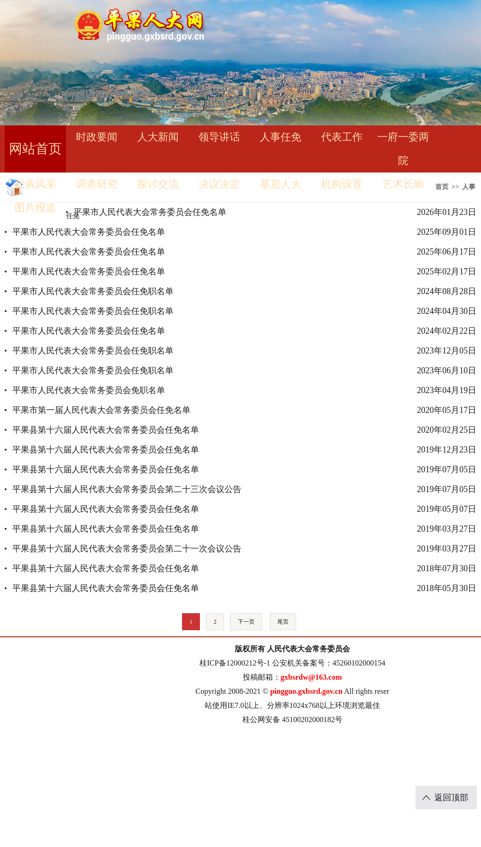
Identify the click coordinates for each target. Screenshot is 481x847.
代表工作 (342, 137)
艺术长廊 (403, 184)
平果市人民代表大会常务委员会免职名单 (88, 390)
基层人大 (280, 184)
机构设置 (342, 184)
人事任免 (280, 137)
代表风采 (35, 184)
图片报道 (35, 208)
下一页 (246, 621)
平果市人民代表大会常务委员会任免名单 (150, 212)
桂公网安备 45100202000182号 (292, 719)
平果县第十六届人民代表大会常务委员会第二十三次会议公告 (126, 489)
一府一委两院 (403, 148)
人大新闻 (158, 137)
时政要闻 (96, 137)
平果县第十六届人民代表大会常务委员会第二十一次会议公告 (126, 548)
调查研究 (96, 184)
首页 (441, 186)
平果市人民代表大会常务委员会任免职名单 (93, 291)
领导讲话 (219, 137)
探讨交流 (158, 184)
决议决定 (219, 184)
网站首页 (35, 148)
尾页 (283, 621)
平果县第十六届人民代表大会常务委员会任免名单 (105, 430)
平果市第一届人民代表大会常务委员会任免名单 (101, 410)
